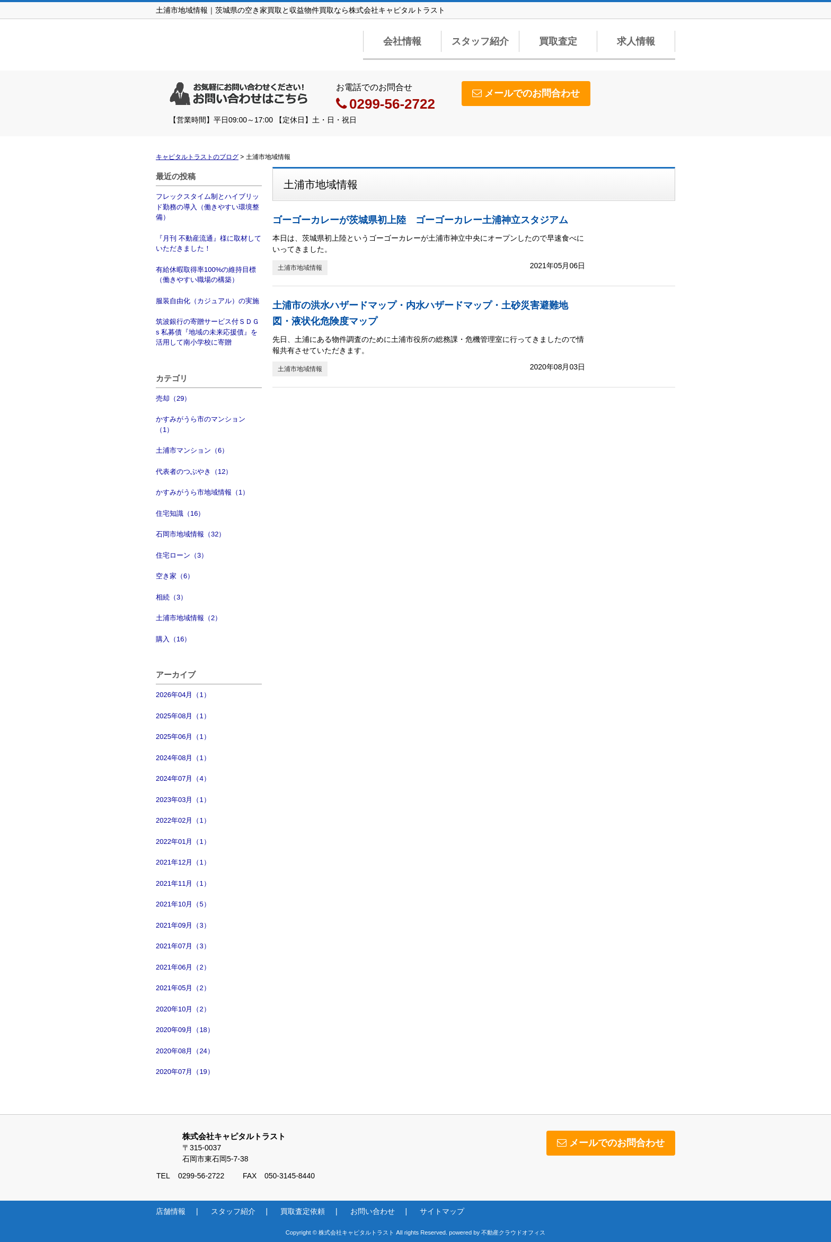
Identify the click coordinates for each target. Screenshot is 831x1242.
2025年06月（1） (183, 737)
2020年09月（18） (185, 1030)
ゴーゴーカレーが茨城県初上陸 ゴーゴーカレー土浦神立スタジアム (420, 220)
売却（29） (173, 398)
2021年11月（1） (183, 883)
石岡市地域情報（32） (190, 534)
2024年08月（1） (183, 758)
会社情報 (402, 41)
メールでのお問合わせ (526, 93)
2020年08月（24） (185, 1051)
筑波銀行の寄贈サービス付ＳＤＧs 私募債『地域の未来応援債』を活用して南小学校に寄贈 (207, 332)
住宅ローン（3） (182, 555)
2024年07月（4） (183, 778)
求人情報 (636, 41)
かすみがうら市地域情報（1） (202, 492)
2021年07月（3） (183, 946)
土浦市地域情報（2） (189, 618)
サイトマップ (442, 1211)
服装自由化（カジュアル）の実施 (207, 301)
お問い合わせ (372, 1211)
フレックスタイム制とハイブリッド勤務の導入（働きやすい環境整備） (207, 206)
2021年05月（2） (183, 988)
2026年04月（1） (183, 695)
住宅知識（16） (180, 513)
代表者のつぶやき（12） (194, 471)
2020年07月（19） (185, 1072)
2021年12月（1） (183, 862)
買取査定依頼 (302, 1211)
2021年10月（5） (183, 904)
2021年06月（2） (183, 967)
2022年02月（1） (183, 820)
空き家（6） (175, 576)
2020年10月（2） (183, 1009)
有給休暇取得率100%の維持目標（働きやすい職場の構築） (206, 275)
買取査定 (558, 41)
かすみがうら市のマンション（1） (200, 424)
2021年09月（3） (183, 925)
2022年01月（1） (183, 841)
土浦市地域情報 (300, 267)
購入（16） (173, 639)
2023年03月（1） (183, 800)
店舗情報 (170, 1211)
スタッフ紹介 (480, 41)
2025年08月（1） (183, 716)
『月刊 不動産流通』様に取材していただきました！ (208, 243)
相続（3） (171, 597)
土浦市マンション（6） (192, 450)
